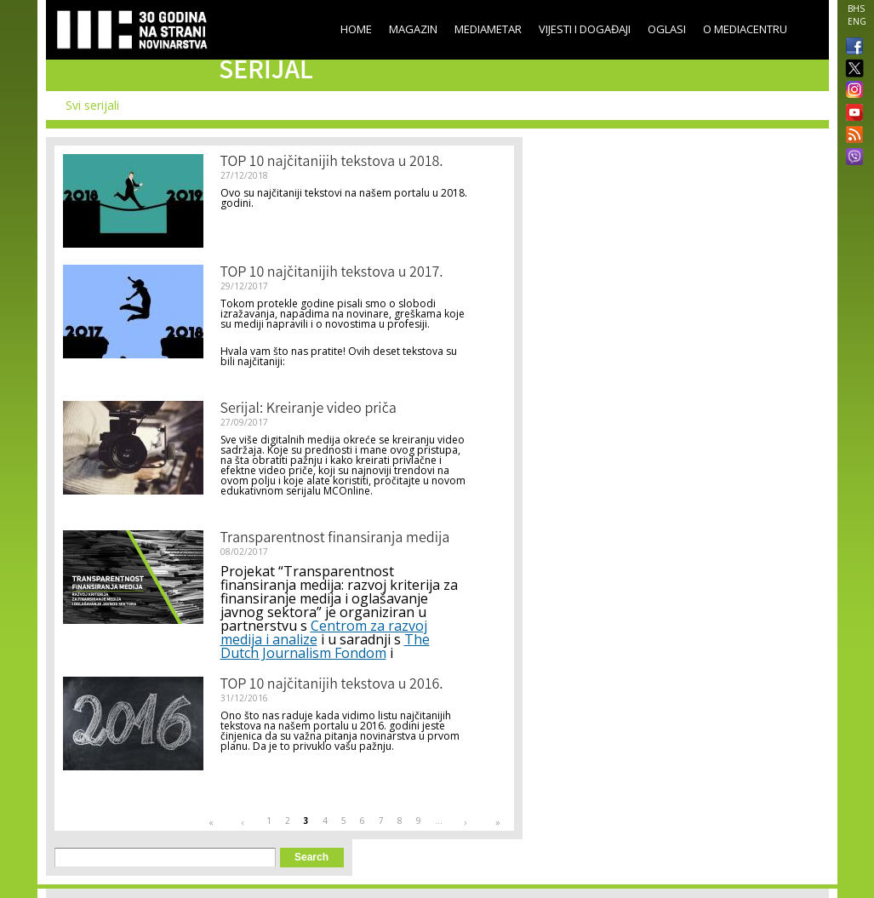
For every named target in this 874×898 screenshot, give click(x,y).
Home (356, 29)
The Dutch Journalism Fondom (325, 646)
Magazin (413, 29)
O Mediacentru (745, 29)
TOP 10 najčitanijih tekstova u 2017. (331, 273)
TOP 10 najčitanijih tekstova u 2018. (331, 163)
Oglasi (667, 29)
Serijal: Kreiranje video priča (308, 409)
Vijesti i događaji (585, 29)
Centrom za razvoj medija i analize (323, 632)
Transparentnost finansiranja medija (335, 539)
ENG (857, 21)
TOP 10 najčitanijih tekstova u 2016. (331, 685)
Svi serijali (92, 105)
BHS (856, 8)
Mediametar (488, 29)
